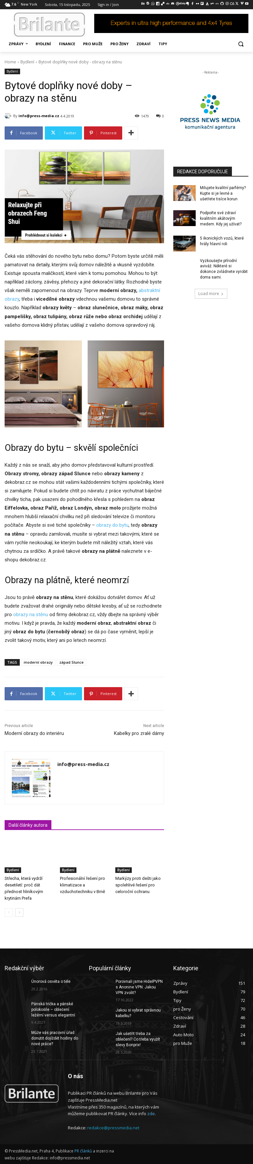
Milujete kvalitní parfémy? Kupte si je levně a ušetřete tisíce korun (223, 193)
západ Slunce (71, 662)
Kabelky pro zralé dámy (139, 733)
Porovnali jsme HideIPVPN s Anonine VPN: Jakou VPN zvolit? (139, 987)
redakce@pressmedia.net (113, 1128)
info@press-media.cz (38, 115)
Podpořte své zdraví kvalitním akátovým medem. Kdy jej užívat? (220, 218)
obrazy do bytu (112, 525)
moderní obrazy (38, 662)
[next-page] (19, 912)
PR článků (83, 1151)
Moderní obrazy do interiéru (34, 733)
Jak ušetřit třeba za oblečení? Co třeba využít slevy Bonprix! (138, 1039)
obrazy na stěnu (30, 614)
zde (151, 1114)
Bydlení (27, 62)
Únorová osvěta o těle (50, 981)
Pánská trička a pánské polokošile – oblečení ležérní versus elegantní (53, 1009)
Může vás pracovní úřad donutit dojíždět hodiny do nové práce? (54, 1038)
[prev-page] (9, 912)
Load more (211, 293)
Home (10, 62)
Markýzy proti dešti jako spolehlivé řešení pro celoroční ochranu (138, 885)
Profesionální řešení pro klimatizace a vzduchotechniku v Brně (82, 885)
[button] (240, 44)
